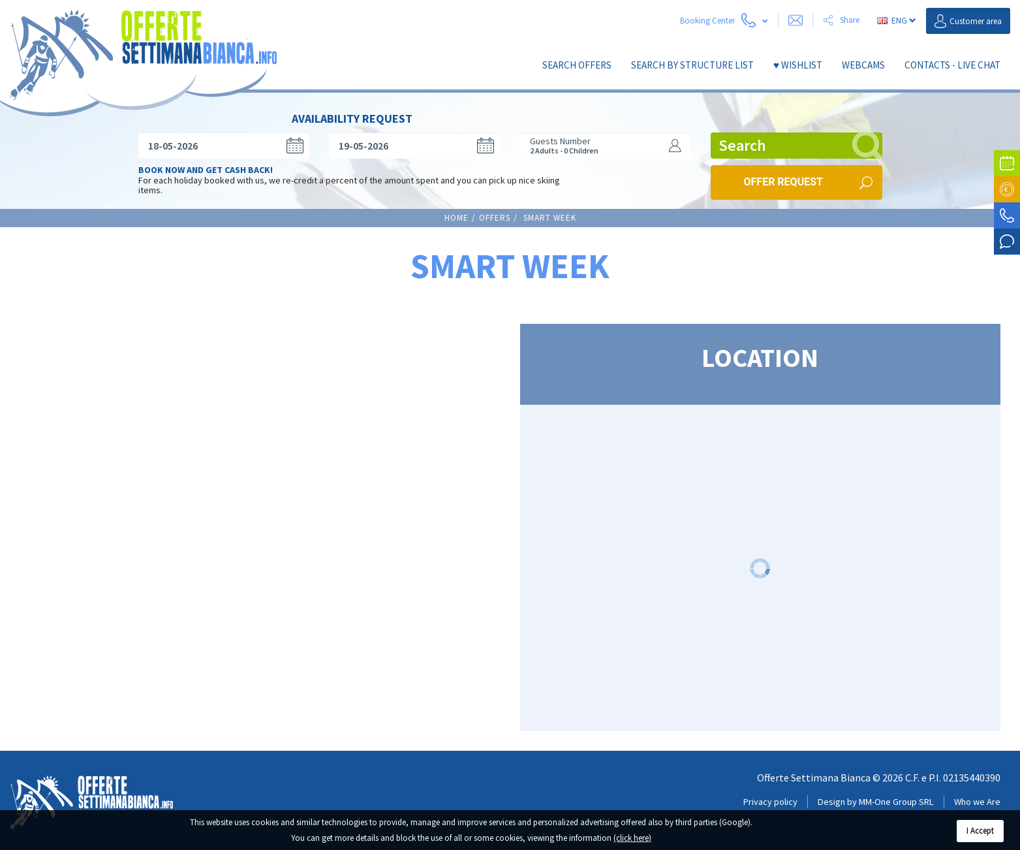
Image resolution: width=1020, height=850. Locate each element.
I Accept (980, 830)
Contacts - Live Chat (952, 65)
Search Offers (576, 65)
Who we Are (977, 792)
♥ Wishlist (797, 65)
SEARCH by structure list (692, 65)
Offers (494, 208)
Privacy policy (770, 792)
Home (456, 208)
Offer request (783, 172)
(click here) (632, 837)
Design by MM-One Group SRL (876, 792)
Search (800, 136)
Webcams (863, 65)
